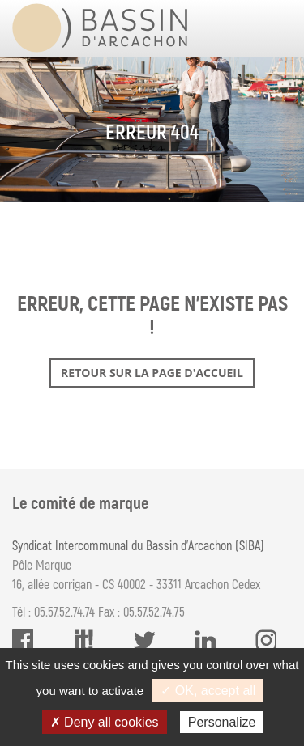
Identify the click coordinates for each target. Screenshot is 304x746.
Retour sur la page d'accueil (152, 372)
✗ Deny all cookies (104, 722)
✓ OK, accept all (208, 690)
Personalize (222, 722)
